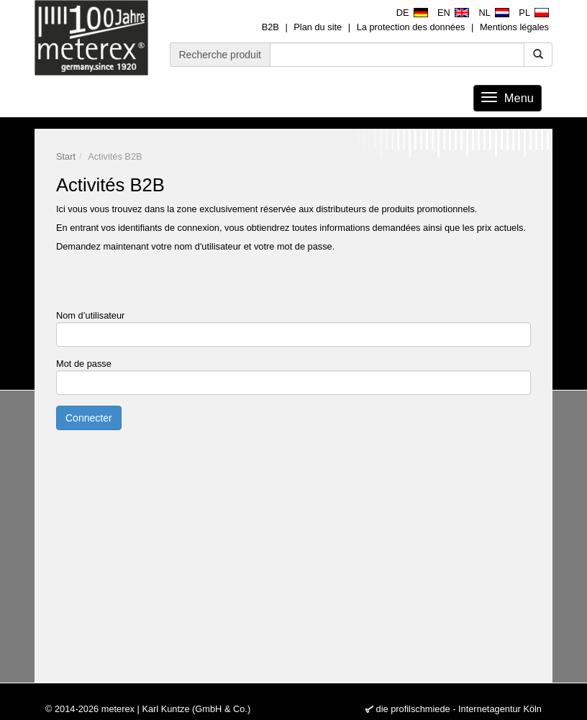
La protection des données (411, 27)
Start (66, 156)
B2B (270, 27)
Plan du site (318, 27)
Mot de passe (84, 363)
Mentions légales (514, 27)
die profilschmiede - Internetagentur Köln (459, 708)
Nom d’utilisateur (90, 315)
